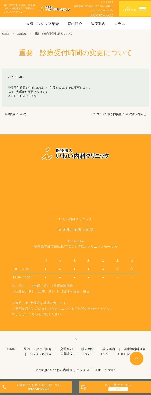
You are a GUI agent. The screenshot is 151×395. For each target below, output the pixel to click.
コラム (119, 24)
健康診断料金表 (135, 349)
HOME (5, 33)
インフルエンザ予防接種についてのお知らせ (118, 114)
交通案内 (66, 349)
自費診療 (66, 354)
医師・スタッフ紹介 (42, 24)
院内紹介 (74, 24)
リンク (104, 354)
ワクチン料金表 (41, 354)
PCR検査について (15, 114)
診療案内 (98, 24)
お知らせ (21, 33)
